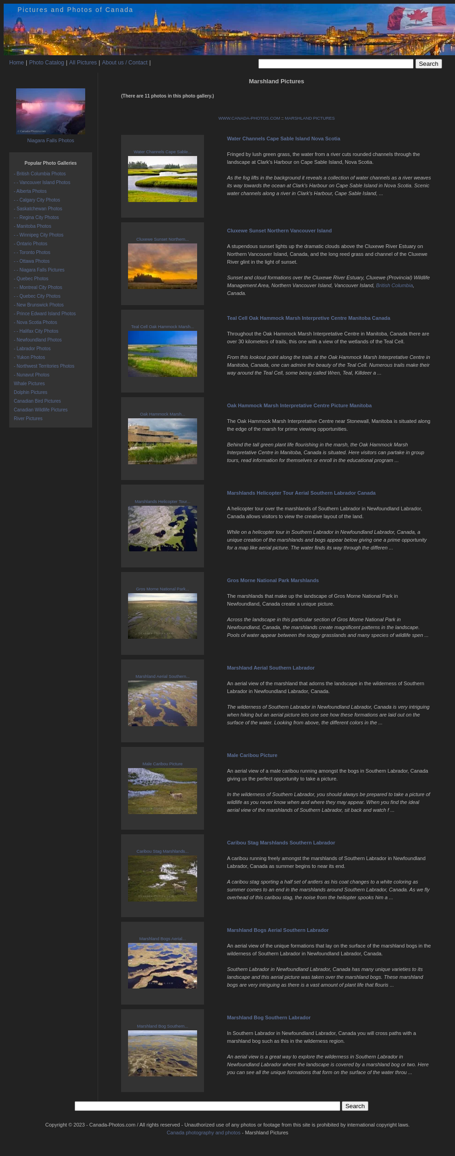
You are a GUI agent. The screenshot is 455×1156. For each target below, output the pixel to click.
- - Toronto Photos (32, 252)
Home (16, 62)
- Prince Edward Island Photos (45, 313)
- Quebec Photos (31, 278)
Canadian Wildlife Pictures (41, 409)
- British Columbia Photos (40, 173)
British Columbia (394, 285)
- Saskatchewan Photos (38, 208)
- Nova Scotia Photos (35, 322)
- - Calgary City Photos (37, 199)
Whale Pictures (29, 383)
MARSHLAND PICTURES (310, 118)
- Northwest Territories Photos (44, 366)
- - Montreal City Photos (38, 287)
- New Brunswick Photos (39, 304)
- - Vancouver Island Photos (42, 182)
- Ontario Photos (30, 243)
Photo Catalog (46, 62)
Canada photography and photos (203, 1132)
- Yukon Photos (29, 357)
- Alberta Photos (30, 191)
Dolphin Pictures (30, 392)
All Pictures (83, 62)
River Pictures (28, 418)
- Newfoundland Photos (38, 339)
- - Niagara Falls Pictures (39, 269)
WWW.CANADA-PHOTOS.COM (249, 118)
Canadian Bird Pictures (37, 401)
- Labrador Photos (32, 348)
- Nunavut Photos (31, 374)
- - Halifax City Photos (36, 331)
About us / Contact (124, 62)
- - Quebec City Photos (37, 296)
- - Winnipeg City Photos (39, 234)
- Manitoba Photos (32, 226)
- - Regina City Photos (36, 217)
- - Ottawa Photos (32, 261)
